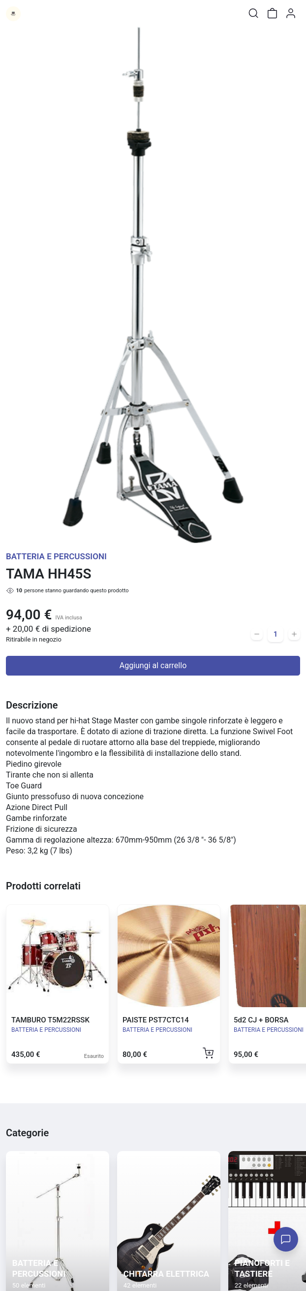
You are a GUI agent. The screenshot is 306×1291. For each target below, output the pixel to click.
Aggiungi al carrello (153, 665)
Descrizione (32, 705)
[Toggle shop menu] (33, 13)
